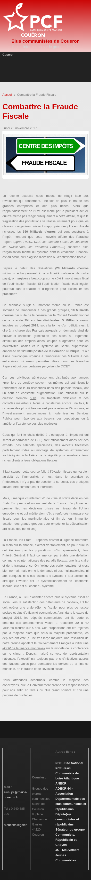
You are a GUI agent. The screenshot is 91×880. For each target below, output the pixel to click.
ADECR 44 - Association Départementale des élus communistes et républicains (70, 799)
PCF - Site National (69, 763)
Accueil (7, 94)
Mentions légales (15, 825)
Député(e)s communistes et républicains (67, 819)
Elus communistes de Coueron (45, 41)
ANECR (60, 783)
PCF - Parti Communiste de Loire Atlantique (67, 773)
